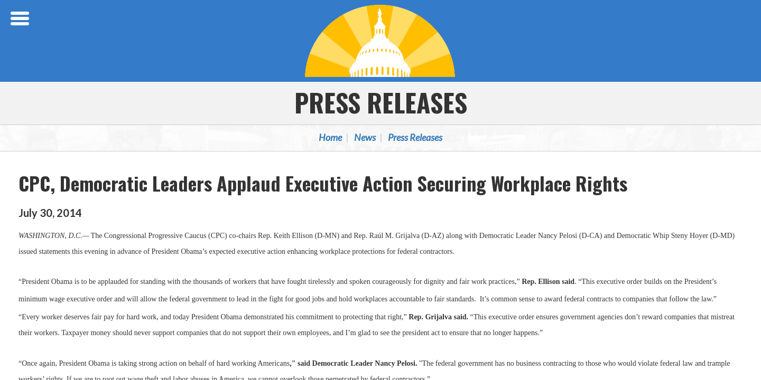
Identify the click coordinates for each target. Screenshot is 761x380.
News (365, 137)
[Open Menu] (21, 18)
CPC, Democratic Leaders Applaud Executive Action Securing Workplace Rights (322, 183)
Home (330, 137)
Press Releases (380, 102)
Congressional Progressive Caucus (380, 40)
